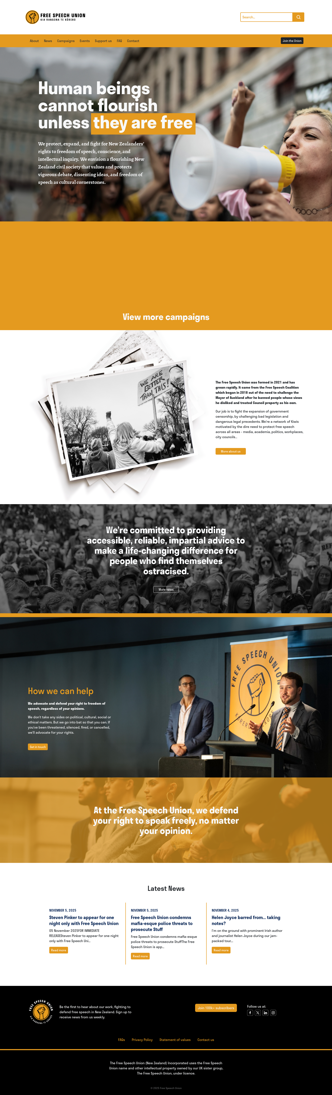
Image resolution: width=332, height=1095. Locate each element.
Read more (58, 950)
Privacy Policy (142, 1039)
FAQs (121, 1039)
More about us (231, 451)
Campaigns (66, 40)
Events (85, 40)
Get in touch (38, 747)
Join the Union (292, 40)
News (48, 40)
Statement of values (175, 1039)
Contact (133, 40)
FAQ (119, 40)
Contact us (205, 1039)
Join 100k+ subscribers (216, 1007)
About (34, 40)
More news (166, 589)
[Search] (266, 17)
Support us (103, 40)
